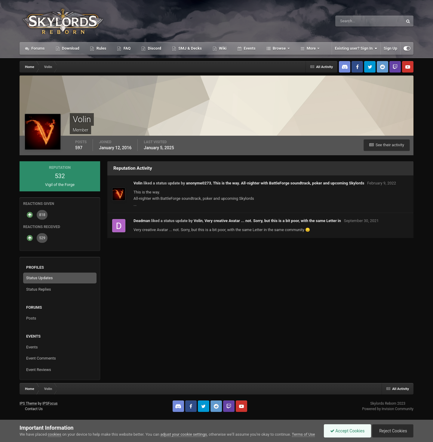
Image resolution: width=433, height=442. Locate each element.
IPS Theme (28, 403)
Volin (138, 183)
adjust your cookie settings (183, 434)
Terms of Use (303, 434)
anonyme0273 (198, 183)
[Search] (350, 21)
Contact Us (34, 409)
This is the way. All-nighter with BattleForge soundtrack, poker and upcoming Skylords (288, 183)
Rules (100, 48)
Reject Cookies (392, 430)
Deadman (142, 220)
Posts (31, 318)
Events (249, 48)
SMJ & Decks (189, 48)
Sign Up (390, 48)
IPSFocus (49, 403)
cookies (54, 434)
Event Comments (41, 358)
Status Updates (39, 278)
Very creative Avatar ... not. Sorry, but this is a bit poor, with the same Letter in (273, 220)
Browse (279, 48)
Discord (154, 48)
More (311, 48)
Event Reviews (38, 369)
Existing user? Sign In (356, 48)
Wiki (222, 48)
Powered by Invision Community (387, 409)
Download (70, 48)
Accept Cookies (347, 430)
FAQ (126, 48)
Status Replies (38, 289)
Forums (37, 48)
